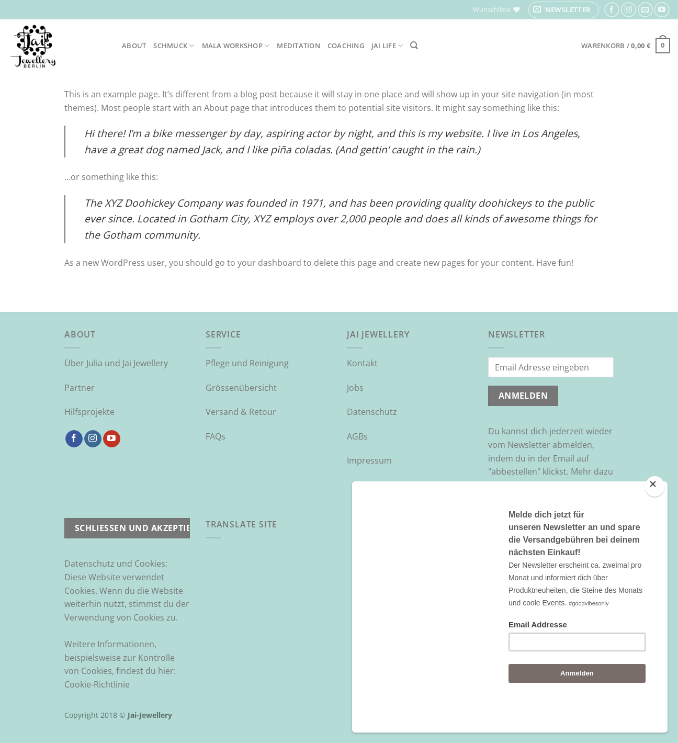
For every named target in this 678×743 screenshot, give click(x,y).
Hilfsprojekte (89, 412)
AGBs (357, 436)
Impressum (369, 460)
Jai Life (387, 46)
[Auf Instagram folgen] (628, 9)
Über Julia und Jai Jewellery (116, 363)
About (134, 45)
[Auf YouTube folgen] (661, 9)
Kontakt (362, 363)
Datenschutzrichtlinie (530, 498)
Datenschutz (372, 412)
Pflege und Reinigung (247, 363)
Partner (79, 387)
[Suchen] (414, 45)
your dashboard (269, 262)
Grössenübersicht (241, 387)
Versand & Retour (241, 412)
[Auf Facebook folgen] (611, 9)
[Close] (654, 514)
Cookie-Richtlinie (97, 684)
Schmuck (173, 46)
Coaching (345, 45)
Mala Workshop (236, 46)
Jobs (355, 387)
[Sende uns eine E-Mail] (645, 9)
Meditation (298, 45)
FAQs (215, 436)
